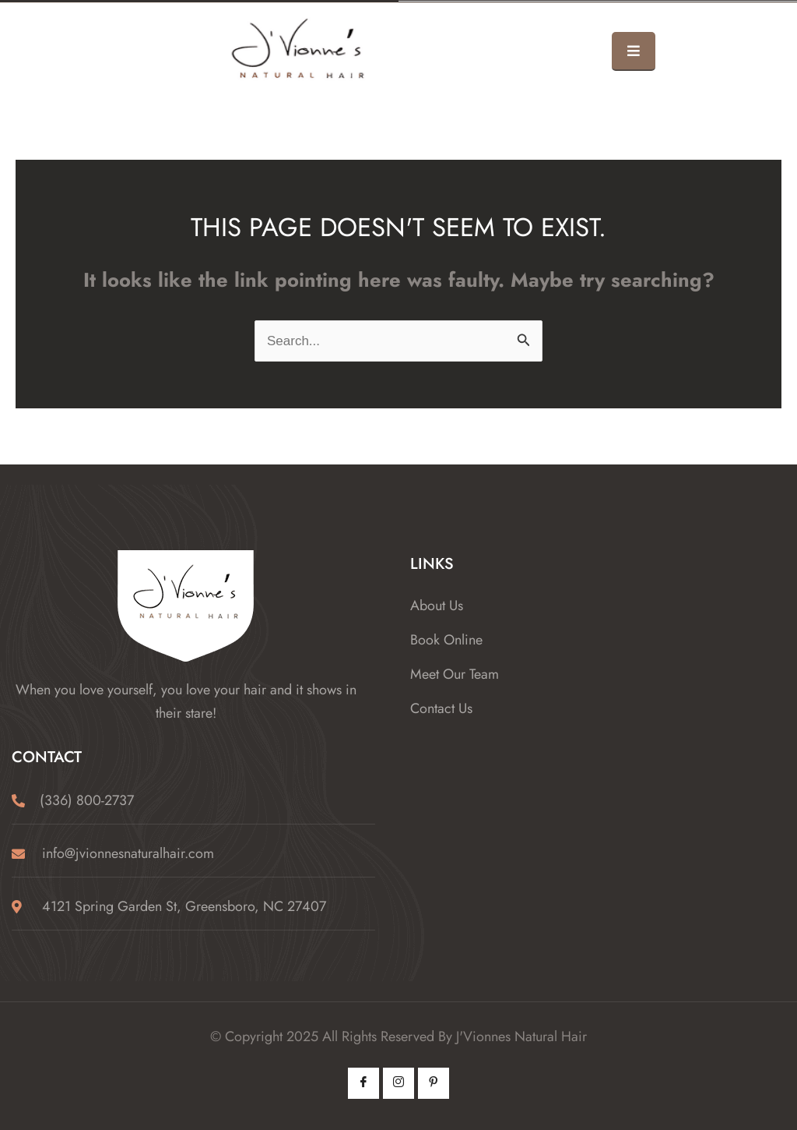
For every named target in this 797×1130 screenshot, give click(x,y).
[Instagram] (398, 1083)
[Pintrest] (433, 1083)
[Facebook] (363, 1083)
